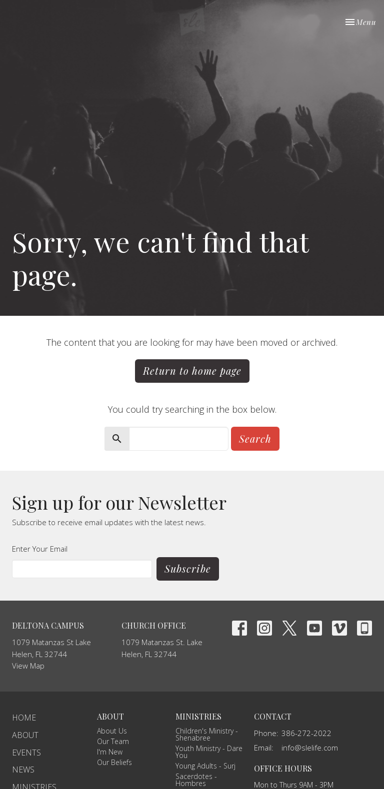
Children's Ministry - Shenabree (207, 734)
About (25, 735)
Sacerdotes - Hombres (196, 780)
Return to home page (192, 370)
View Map (28, 666)
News (23, 769)
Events (26, 752)
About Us (112, 731)
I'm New (109, 752)
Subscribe (187, 568)
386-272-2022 (307, 733)
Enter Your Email (40, 549)
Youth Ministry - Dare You (209, 752)
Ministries (199, 716)
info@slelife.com (310, 748)
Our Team (113, 741)
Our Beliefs (114, 762)
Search (255, 438)
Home (24, 717)
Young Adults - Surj (206, 766)
